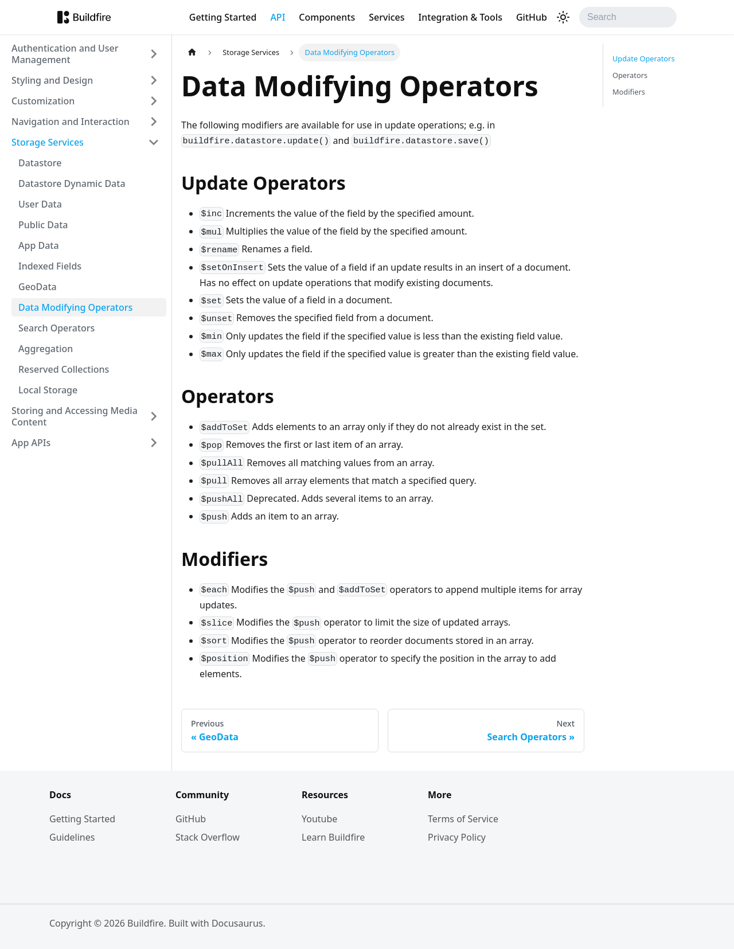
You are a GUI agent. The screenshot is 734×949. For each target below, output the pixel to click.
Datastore (39, 163)
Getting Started (223, 17)
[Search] (628, 17)
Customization (43, 101)
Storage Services (47, 142)
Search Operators (56, 328)
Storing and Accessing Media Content (74, 416)
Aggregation (45, 348)
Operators (629, 75)
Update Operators (643, 58)
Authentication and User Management (65, 54)
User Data (40, 204)
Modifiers (628, 92)
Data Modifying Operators (75, 307)
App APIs (30, 442)
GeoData (37, 286)
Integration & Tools (460, 17)
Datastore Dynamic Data (72, 183)
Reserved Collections (63, 369)
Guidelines (72, 837)
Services (386, 17)
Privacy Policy (457, 837)
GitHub (531, 17)
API (277, 17)
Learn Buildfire (333, 837)
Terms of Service (463, 819)
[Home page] (192, 52)
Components (327, 17)
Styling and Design (52, 80)
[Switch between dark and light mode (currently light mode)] (563, 17)
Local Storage (47, 390)
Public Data (43, 224)
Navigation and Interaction (70, 121)
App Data (38, 245)
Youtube (319, 819)
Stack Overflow (207, 837)
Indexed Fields (49, 266)
